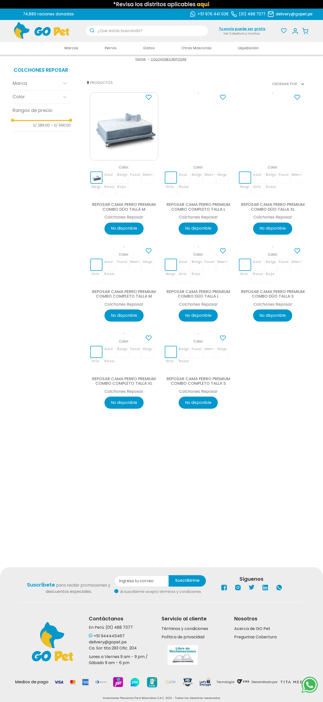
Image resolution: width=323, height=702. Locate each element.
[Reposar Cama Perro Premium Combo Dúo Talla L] (198, 319)
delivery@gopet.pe (294, 14)
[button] (42, 83)
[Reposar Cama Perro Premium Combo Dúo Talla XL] (272, 166)
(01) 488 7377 (252, 14)
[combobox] (147, 31)
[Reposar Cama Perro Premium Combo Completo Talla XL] (124, 473)
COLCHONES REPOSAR (168, 59)
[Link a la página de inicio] (140, 59)
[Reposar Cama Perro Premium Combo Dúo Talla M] (124, 166)
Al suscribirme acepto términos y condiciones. (161, 591)
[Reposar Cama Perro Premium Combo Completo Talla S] (198, 473)
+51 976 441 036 (213, 14)
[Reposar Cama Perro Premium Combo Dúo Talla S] (272, 319)
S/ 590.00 (61, 125)
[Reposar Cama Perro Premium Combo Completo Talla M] (124, 319)
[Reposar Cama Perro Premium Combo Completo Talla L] (198, 166)
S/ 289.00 (41, 125)
